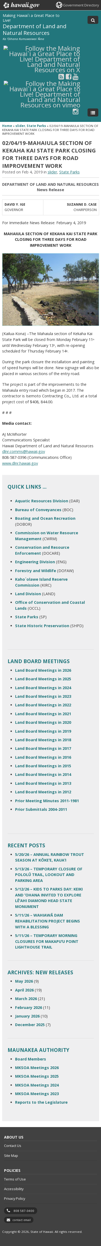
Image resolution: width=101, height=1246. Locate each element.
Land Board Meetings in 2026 (43, 670)
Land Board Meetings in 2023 (43, 696)
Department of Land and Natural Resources (34, 29)
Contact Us (12, 1145)
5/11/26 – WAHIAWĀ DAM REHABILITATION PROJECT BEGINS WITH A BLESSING (47, 921)
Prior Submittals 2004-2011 (41, 809)
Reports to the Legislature (41, 1102)
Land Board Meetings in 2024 (43, 687)
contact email (21, 1220)
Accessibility (13, 1188)
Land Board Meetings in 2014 (43, 774)
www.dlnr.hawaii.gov (20, 463)
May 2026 (24, 981)
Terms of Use (15, 1179)
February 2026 (28, 1007)
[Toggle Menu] (93, 112)
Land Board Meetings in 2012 (43, 791)
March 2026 (26, 998)
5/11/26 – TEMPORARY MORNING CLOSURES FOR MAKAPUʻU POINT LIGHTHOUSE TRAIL (46, 941)
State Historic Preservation (42, 625)
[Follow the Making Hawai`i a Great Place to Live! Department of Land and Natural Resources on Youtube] (75, 76)
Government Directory (81, 5)
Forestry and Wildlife (35, 570)
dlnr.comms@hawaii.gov (23, 451)
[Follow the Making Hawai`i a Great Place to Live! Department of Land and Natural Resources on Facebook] (68, 76)
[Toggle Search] (93, 20)
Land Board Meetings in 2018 (43, 739)
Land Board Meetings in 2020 (43, 722)
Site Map (11, 1155)
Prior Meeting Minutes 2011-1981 (47, 800)
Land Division (28, 593)
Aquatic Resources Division (41, 500)
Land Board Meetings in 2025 (43, 678)
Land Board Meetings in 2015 (43, 765)
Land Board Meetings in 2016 (43, 757)
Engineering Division (35, 561)
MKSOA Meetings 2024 (37, 1085)
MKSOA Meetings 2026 (37, 1067)
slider (20, 126)
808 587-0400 (23, 1211)
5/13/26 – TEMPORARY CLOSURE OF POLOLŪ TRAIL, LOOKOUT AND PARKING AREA (48, 874)
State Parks (36, 126)
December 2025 (30, 1024)
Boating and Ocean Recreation (45, 518)
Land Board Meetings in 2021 (43, 713)
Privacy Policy (14, 1198)
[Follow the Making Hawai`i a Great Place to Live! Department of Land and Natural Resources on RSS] (61, 76)
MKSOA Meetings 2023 (37, 1093)
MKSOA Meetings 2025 (37, 1076)
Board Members (30, 1059)
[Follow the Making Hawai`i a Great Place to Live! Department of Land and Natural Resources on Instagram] (75, 111)
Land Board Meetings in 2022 (43, 704)
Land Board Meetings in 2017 (43, 748)
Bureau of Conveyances (38, 509)
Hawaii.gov (20, 5)
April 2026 (24, 990)
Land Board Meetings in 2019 (43, 731)
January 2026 (27, 1016)
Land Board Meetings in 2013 (43, 783)
